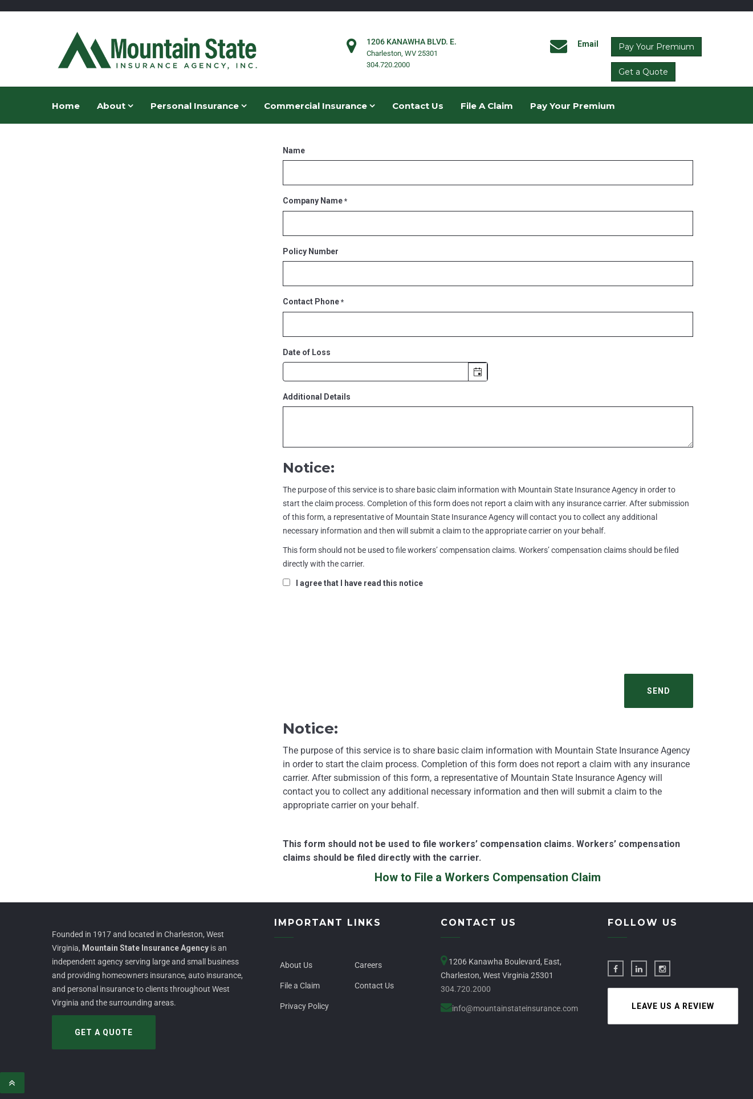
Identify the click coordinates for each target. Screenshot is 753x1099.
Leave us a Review (673, 1006)
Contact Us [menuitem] (417, 105)
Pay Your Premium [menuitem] (572, 105)
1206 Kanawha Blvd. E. (412, 41)
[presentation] (369, 629)
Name (294, 150)
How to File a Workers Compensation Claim (488, 877)
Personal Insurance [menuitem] (198, 105)
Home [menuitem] (66, 105)
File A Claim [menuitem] (487, 105)
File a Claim (300, 985)
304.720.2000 (388, 64)
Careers (368, 965)
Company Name (315, 200)
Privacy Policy (304, 1006)
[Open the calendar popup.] (477, 372)
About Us (296, 965)
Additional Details (317, 396)
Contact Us (374, 985)
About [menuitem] (115, 105)
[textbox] (385, 371)
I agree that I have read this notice (359, 583)
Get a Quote (643, 72)
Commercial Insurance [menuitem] (319, 105)
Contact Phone (313, 301)
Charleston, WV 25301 (402, 53)
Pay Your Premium (656, 47)
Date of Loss (307, 352)
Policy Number (311, 251)
